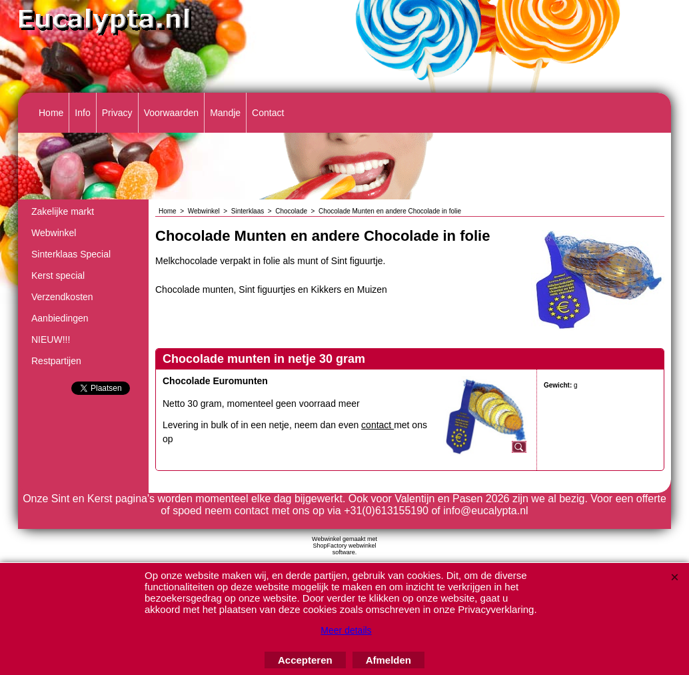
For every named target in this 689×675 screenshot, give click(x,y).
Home (51, 112)
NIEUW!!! (50, 339)
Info (82, 112)
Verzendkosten (62, 296)
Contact (268, 112)
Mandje (225, 112)
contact (377, 425)
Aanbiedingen (60, 318)
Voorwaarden (171, 112)
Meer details (346, 630)
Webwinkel (53, 232)
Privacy (117, 112)
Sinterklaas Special (71, 254)
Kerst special (58, 275)
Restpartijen (56, 361)
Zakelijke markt (62, 211)
